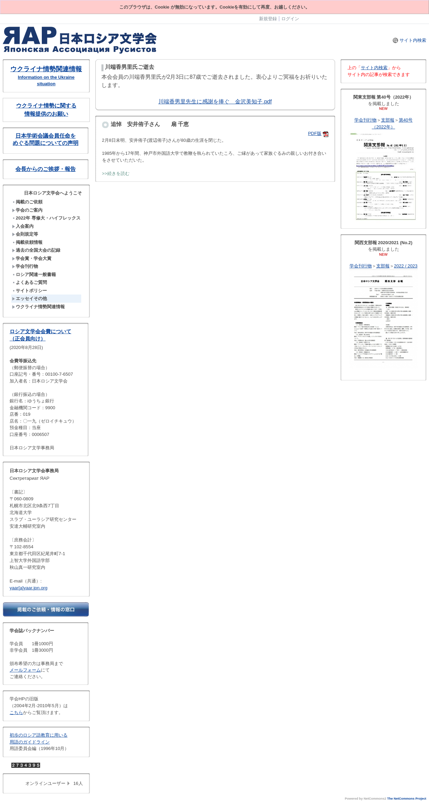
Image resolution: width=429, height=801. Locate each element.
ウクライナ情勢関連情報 (46, 69)
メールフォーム (25, 670)
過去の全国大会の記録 (36, 250)
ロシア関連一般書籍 (34, 274)
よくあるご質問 (29, 282)
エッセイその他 (29, 298)
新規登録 (268, 18)
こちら (16, 712)
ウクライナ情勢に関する (46, 106)
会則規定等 (25, 234)
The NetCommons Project (406, 798)
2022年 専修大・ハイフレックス (46, 218)
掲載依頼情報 (27, 242)
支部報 (387, 120)
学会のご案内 (27, 210)
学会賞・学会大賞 (31, 258)
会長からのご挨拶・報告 (45, 169)
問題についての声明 (53, 143)
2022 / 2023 (406, 265)
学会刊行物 (25, 266)
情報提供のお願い (46, 114)
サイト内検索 (409, 40)
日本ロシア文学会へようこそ (53, 193)
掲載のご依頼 (27, 201)
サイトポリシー (29, 290)
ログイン (290, 18)
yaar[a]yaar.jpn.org (28, 587)
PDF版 (314, 133)
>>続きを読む (116, 173)
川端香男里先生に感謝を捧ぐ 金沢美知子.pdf (215, 101)
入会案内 (23, 226)
